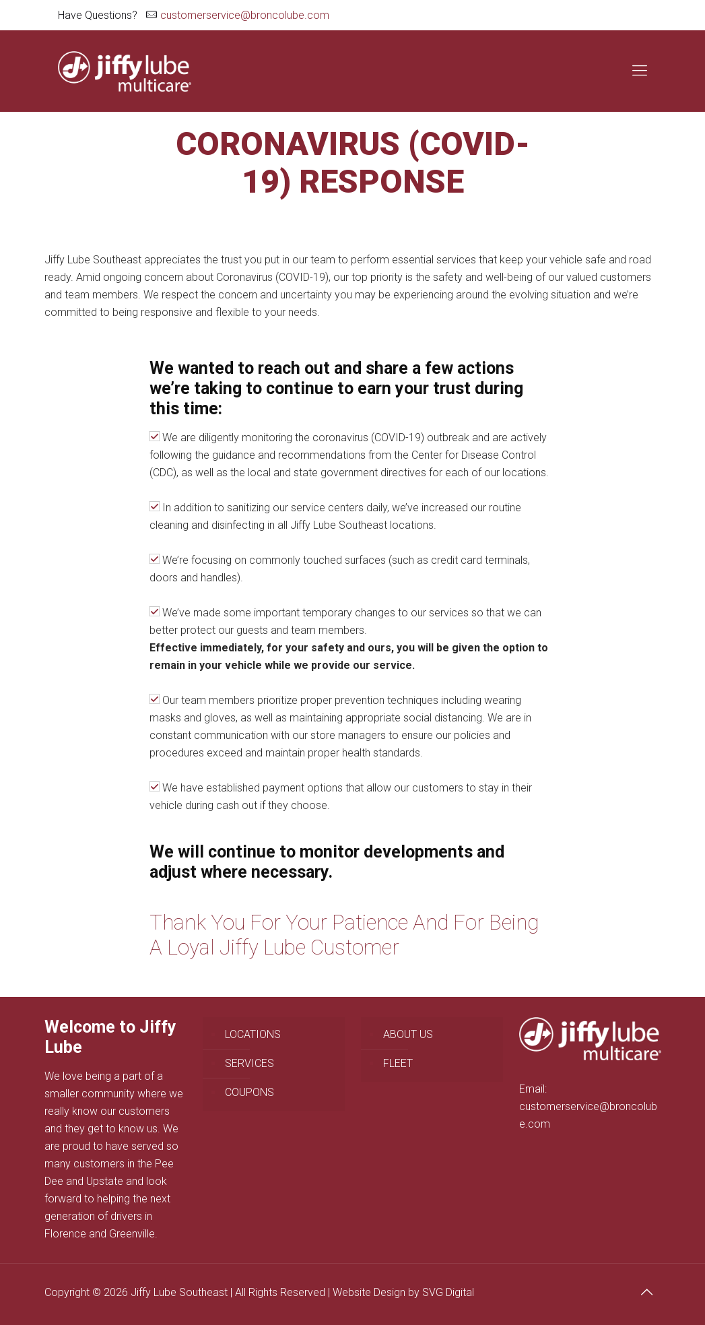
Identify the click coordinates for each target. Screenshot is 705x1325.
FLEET (398, 1063)
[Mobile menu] (639, 70)
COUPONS (249, 1092)
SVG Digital (448, 1292)
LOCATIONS (253, 1034)
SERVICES (249, 1063)
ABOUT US (408, 1034)
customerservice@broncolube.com (244, 15)
